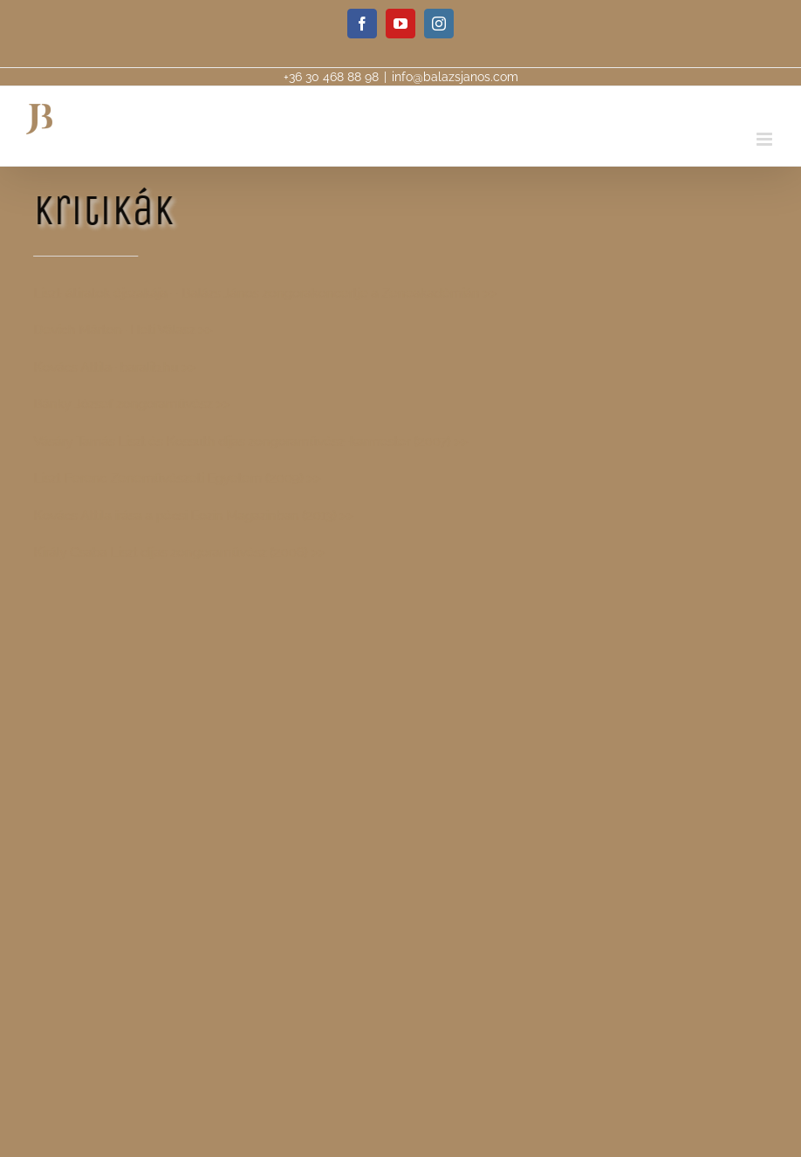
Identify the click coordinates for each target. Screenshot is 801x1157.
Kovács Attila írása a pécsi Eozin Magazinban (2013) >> (192, 516)
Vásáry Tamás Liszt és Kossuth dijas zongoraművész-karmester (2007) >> (249, 441)
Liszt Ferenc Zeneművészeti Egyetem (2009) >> (175, 478)
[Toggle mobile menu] (765, 139)
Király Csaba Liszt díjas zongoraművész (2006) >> (178, 552)
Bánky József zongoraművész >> (130, 404)
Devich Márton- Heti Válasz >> (121, 330)
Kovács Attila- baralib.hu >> (113, 367)
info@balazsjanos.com (455, 77)
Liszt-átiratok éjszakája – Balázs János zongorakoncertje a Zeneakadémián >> (264, 293)
